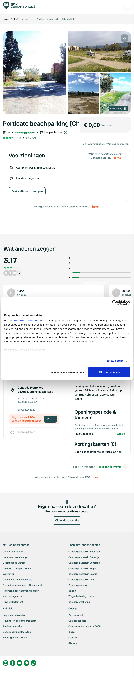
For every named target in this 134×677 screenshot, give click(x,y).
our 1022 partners (26, 320)
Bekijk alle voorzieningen (27, 191)
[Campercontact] (21, 5)
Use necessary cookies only (66, 372)
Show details (115, 360)
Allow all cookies (109, 372)
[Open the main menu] (127, 5)
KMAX (21, 291)
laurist (126, 291)
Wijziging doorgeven (117, 143)
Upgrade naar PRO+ (80, 206)
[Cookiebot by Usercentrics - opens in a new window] (114, 302)
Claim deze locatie (67, 520)
